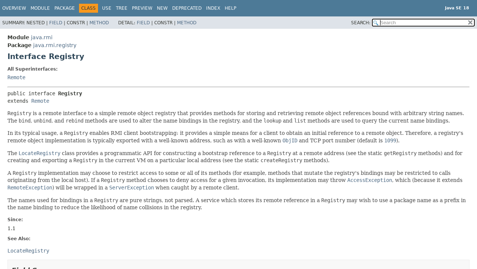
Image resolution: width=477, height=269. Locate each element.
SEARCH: (360, 22)
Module (40, 8)
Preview (142, 8)
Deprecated (187, 8)
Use (106, 8)
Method (99, 22)
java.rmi (42, 37)
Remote (16, 77)
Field (55, 22)
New (162, 8)
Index (213, 8)
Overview (14, 8)
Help (230, 8)
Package (64, 8)
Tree (121, 8)
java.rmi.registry (54, 45)
